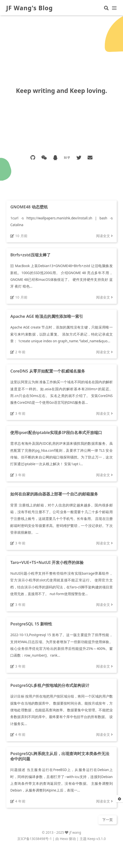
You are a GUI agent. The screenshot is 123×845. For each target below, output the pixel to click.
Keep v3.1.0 (96, 838)
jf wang (75, 832)
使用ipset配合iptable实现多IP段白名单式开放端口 (56, 432)
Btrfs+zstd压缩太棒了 (30, 255)
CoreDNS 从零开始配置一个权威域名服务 (47, 371)
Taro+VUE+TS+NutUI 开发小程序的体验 (47, 562)
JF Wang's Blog (29, 7)
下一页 (107, 819)
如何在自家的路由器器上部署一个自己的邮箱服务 (54, 494)
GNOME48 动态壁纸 (28, 207)
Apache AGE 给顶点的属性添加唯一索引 (46, 316)
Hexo (64, 838)
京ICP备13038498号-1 (34, 838)
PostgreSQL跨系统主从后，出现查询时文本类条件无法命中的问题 (59, 756)
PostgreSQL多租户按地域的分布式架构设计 (49, 685)
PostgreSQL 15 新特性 (31, 624)
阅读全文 (104, 235)
